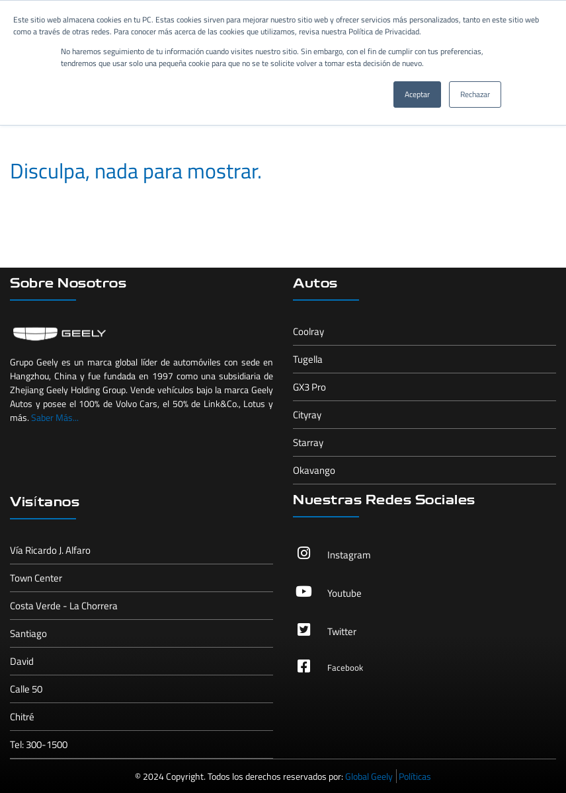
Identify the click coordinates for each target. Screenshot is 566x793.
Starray (308, 442)
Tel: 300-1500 (38, 744)
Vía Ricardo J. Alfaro (50, 550)
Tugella (308, 359)
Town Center (36, 577)
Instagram (349, 554)
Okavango (314, 470)
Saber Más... (55, 417)
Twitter (341, 631)
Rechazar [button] (475, 94)
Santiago (28, 633)
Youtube (344, 593)
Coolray (308, 331)
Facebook (345, 667)
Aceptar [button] (417, 94)
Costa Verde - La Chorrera (64, 605)
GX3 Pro (309, 387)
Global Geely (369, 776)
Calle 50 (26, 689)
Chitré (22, 716)
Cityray (307, 414)
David (22, 661)
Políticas (415, 776)
